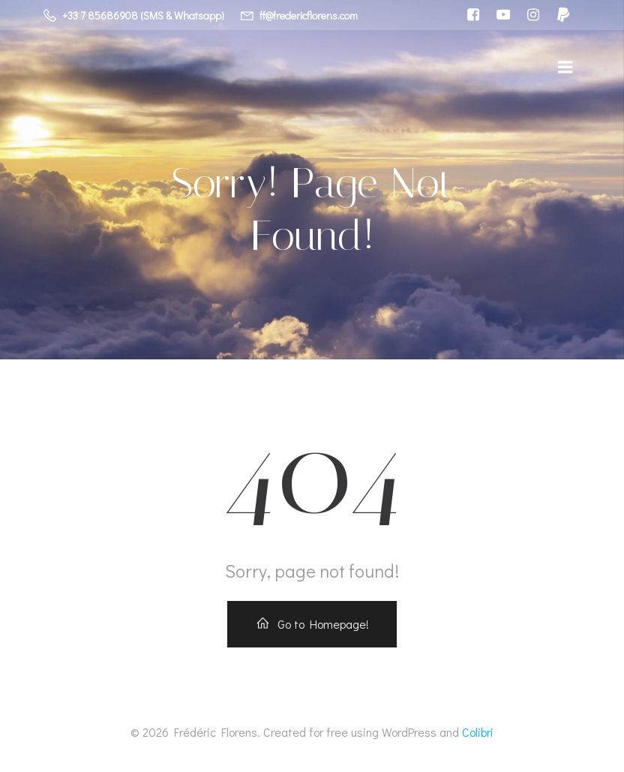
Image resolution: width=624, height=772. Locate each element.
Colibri (478, 732)
